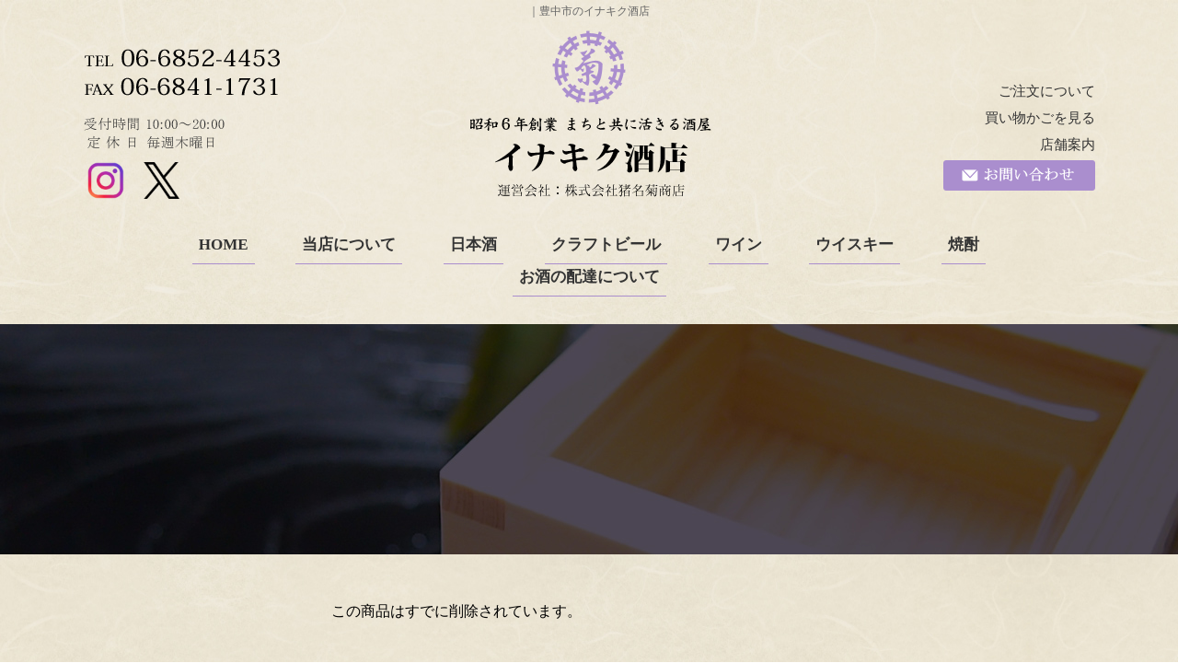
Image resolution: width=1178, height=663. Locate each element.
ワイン (738, 244)
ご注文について (1047, 91)
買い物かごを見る (1040, 117)
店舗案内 (1067, 144)
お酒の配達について (589, 276)
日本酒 (473, 244)
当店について (349, 244)
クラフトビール (606, 244)
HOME (223, 244)
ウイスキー (854, 244)
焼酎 (963, 244)
